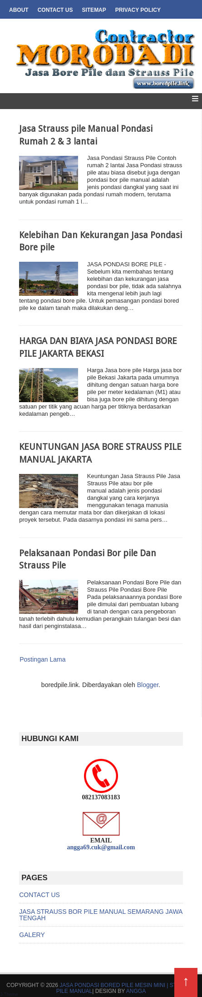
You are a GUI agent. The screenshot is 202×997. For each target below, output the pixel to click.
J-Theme (9, 994)
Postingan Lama (42, 659)
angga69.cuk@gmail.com (101, 847)
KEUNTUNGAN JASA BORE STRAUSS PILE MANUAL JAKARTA (100, 453)
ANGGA (136, 991)
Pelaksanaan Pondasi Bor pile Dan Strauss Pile (87, 559)
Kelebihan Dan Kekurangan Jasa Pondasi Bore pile (100, 241)
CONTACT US (39, 894)
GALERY (32, 934)
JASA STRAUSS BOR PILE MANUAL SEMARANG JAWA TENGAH (100, 915)
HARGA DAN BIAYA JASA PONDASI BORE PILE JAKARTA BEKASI (98, 347)
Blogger (147, 684)
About (19, 10)
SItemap (94, 10)
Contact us (55, 10)
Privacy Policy (138, 10)
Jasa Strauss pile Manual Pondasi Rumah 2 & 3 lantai (86, 135)
